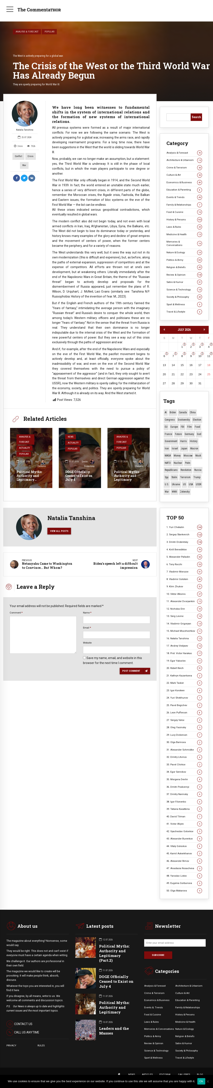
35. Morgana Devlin (184, 779)
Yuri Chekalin (40, 464)
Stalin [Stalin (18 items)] (174, 477)
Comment (16, 612)
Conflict (18, 156)
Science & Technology (184, 289)
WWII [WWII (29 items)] (174, 491)
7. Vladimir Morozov (184, 571)
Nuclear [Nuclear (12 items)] (178, 462)
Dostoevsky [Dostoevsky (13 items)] (184, 419)
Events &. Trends (153, 1007)
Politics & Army (184, 260)
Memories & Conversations (184, 243)
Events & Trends (184, 197)
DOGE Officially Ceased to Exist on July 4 (78, 476)
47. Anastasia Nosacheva (184, 868)
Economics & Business (184, 182)
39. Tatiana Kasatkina (184, 809)
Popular (49, 31)
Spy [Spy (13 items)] (166, 477)
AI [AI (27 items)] (166, 412)
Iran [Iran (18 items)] (167, 448)
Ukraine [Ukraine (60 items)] (176, 484)
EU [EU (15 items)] (166, 426)
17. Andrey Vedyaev (184, 645)
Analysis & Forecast (27, 31)
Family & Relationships (184, 204)
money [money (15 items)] (177, 455)
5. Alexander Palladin (184, 556)
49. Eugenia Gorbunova (184, 883)
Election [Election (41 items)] (197, 419)
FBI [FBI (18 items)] (182, 426)
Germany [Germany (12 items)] (189, 434)
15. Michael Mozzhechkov (184, 631)
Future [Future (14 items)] (178, 434)
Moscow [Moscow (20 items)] (188, 455)
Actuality (24, 448)
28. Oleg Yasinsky (184, 727)
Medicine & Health (184, 234)
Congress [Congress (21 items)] (170, 419)
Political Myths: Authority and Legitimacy (126, 476)
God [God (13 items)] (199, 434)
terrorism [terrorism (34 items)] (185, 477)
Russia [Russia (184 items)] (197, 470)
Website (87, 642)
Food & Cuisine (184, 212)
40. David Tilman (184, 816)
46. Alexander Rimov (184, 861)
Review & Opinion (184, 274)
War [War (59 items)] (167, 491)
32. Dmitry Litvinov (184, 757)
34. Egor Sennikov (184, 772)
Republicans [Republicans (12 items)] (171, 470)
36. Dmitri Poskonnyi (184, 787)
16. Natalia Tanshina (184, 638)
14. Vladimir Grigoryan (184, 623)
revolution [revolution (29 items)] (186, 470)
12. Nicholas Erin (184, 608)
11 (208, 356)
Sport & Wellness (184, 304)
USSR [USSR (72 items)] (198, 484)
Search (196, 117)
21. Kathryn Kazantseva (184, 675)
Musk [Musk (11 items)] (198, 455)
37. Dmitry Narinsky (184, 794)
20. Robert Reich (184, 668)
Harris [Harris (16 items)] (183, 441)
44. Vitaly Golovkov (184, 846)
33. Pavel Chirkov (184, 764)
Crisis (30, 156)
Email (87, 627)
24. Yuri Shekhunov (184, 697)
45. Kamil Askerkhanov (184, 853)
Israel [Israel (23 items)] (175, 448)
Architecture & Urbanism (184, 160)
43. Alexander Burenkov (184, 838)
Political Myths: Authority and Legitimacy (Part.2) (29, 478)
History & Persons (184, 219)
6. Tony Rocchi (184, 564)
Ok (201, 1081)
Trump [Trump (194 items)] (196, 477)
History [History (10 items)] (193, 441)
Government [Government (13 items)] (171, 441)
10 (199, 356)
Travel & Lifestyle (184, 311)
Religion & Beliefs (184, 267)
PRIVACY (11, 1045)
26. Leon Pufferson (184, 712)
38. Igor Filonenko (184, 801)
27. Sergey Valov (184, 720)
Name (87, 612)
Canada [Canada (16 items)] (183, 412)
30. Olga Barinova (184, 742)
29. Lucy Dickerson (184, 735)
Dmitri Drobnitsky (88, 464)
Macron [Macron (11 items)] (194, 448)
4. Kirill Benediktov (184, 549)
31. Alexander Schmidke (184, 749)
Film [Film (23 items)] (189, 426)
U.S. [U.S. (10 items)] (167, 484)
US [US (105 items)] (184, 484)
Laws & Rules (184, 227)
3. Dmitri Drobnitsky (184, 542)
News (70, 436)
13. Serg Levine (184, 616)
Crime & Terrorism (184, 167)
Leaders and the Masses (114, 1031)
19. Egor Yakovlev (184, 660)
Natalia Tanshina (25, 116)
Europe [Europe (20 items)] (174, 426)
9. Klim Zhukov (184, 586)
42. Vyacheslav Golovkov (184, 831)
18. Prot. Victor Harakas (184, 653)
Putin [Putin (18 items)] (187, 462)
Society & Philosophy (184, 297)
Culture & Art (184, 175)
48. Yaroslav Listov (184, 875)
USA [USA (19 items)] (191, 484)
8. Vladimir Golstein (184, 579)
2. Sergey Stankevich (184, 534)
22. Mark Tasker (184, 683)
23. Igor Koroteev (184, 690)
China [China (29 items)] (193, 412)
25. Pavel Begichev (184, 705)
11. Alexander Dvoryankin (184, 601)
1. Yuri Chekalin (184, 527)
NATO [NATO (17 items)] (168, 462)
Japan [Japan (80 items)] (184, 448)
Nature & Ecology (184, 252)
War (24, 165)
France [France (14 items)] (168, 434)
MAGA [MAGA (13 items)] (168, 455)
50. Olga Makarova (184, 890)
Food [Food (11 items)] (197, 426)
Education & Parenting (184, 189)
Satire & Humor (184, 282)
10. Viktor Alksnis (184, 594)
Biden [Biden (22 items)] (173, 412)
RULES (41, 1045)
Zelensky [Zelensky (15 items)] (185, 491)
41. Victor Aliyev (184, 824)
